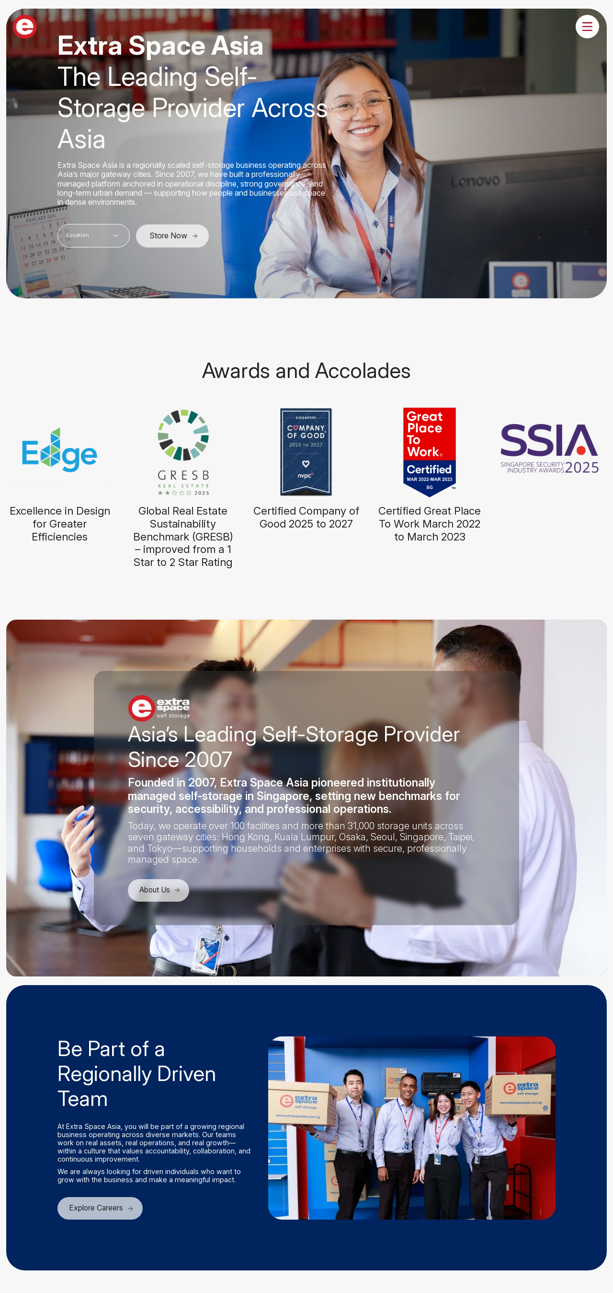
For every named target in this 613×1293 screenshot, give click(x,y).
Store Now (173, 235)
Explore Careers (102, 1209)
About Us (162, 890)
